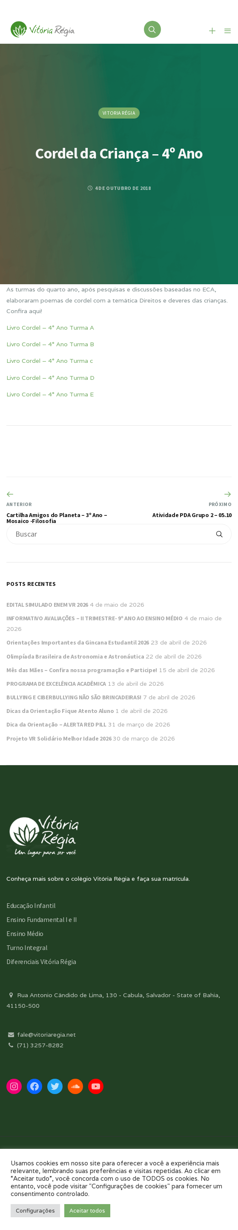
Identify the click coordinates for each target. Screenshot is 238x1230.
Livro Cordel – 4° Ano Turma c (49, 361)
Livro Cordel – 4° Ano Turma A (50, 327)
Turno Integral (27, 947)
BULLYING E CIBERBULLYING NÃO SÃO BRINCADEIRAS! (73, 697)
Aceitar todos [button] (87, 1210)
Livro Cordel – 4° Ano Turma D (50, 378)
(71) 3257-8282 (34, 1045)
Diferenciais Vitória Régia (41, 961)
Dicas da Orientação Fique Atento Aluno (60, 711)
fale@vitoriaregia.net (41, 1034)
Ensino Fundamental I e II (41, 919)
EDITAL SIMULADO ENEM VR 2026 (47, 604)
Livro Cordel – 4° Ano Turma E (50, 394)
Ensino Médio (24, 933)
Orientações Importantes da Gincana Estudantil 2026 (77, 642)
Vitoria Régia (119, 113)
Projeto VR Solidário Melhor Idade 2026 (58, 738)
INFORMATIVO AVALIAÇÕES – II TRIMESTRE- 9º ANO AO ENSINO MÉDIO (94, 618)
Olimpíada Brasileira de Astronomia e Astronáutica (75, 656)
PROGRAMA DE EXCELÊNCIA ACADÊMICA (56, 683)
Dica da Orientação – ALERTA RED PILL (56, 724)
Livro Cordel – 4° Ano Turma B (50, 344)
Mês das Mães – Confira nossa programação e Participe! (81, 670)
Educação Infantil (31, 905)
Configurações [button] (35, 1210)
